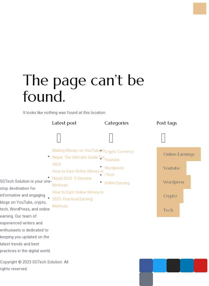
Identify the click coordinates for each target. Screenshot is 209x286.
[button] (179, 154)
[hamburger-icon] (199, 8)
